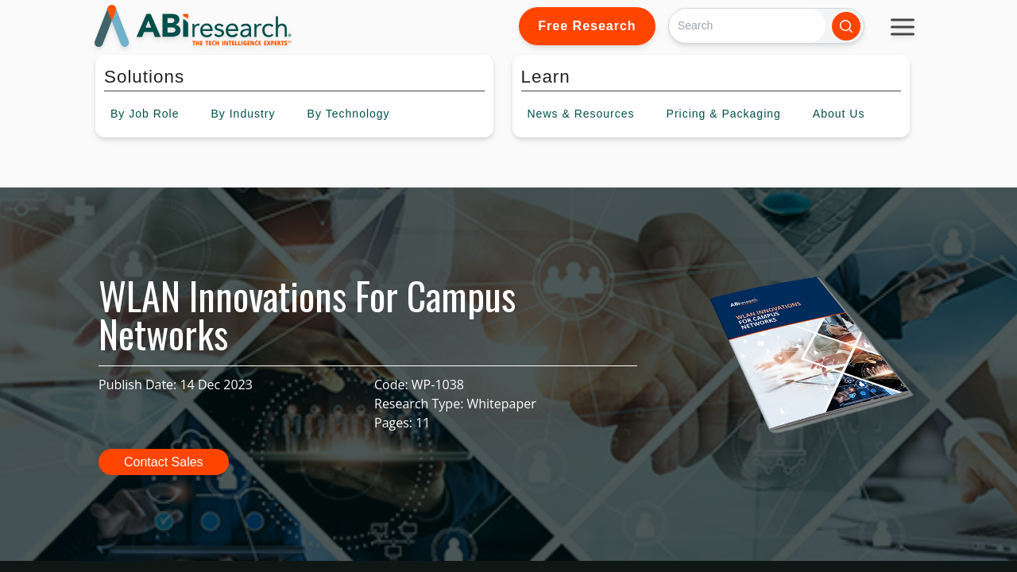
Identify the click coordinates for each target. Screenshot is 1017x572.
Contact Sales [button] (163, 462)
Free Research (587, 26)
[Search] (747, 26)
